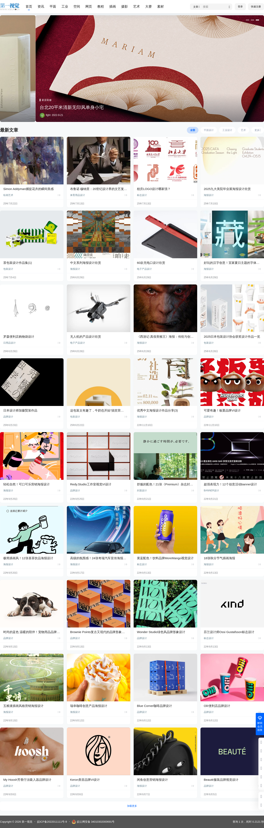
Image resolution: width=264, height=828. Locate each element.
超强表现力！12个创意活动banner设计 (230, 484)
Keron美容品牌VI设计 (85, 779)
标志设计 (142, 195)
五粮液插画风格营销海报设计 (23, 706)
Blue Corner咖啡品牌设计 (154, 706)
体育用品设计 (77, 195)
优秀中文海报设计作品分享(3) (157, 410)
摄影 (124, 6)
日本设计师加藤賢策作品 (20, 410)
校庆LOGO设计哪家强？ (154, 189)
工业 (64, 6)
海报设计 (209, 195)
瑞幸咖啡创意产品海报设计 (88, 706)
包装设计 (8, 269)
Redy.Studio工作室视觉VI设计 (90, 484)
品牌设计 (8, 416)
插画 (112, 6)
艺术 (136, 6)
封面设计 (142, 490)
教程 (100, 6)
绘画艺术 (8, 195)
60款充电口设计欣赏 (151, 262)
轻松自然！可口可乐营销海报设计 (26, 484)
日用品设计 (9, 342)
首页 (29, 6)
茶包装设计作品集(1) (17, 262)
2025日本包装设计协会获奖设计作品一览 (232, 336)
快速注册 (256, 6)
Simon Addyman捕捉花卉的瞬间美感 (28, 189)
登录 (240, 6)
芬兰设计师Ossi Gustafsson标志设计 (229, 632)
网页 (88, 6)
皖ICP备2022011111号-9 (52, 821)
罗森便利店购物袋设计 (18, 336)
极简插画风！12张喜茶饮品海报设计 (28, 558)
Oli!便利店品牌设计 (217, 706)
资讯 (41, 6)
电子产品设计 (144, 269)
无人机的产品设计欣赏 (85, 336)
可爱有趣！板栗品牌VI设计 (222, 410)
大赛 (148, 6)
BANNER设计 (211, 490)
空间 (76, 6)
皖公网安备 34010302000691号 (93, 822)
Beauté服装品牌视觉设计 (221, 779)
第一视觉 (26, 821)
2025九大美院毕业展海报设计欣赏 (227, 189)
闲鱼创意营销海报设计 (152, 779)
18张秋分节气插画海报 (219, 558)
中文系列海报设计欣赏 (85, 262)
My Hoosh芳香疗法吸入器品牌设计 (27, 779)
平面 (53, 6)
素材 (160, 6)
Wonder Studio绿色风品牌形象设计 (161, 632)
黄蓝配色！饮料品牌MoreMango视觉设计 (165, 558)
